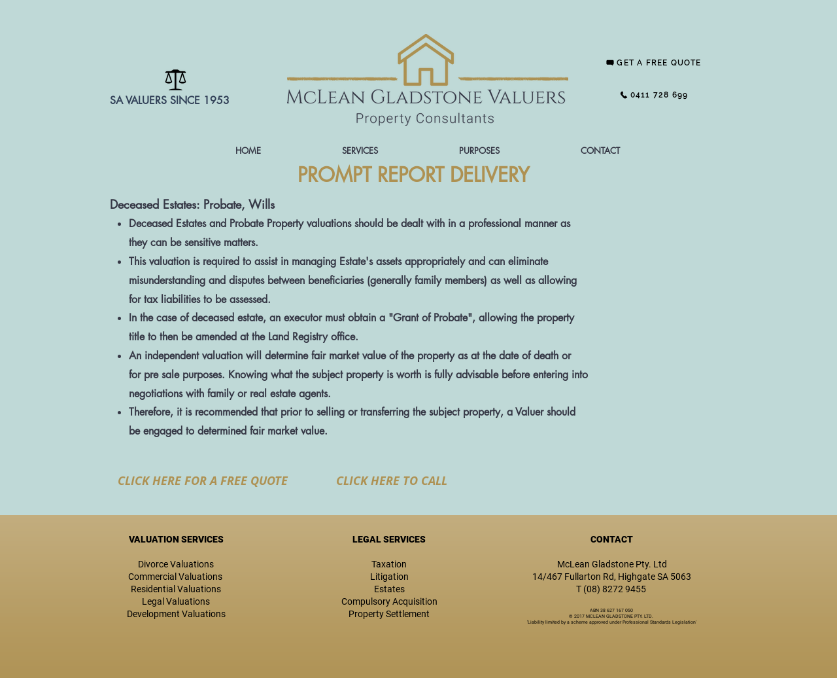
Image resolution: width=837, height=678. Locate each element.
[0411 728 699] (654, 95)
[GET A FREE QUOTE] (654, 63)
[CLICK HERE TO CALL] (391, 480)
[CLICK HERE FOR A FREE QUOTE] (203, 480)
